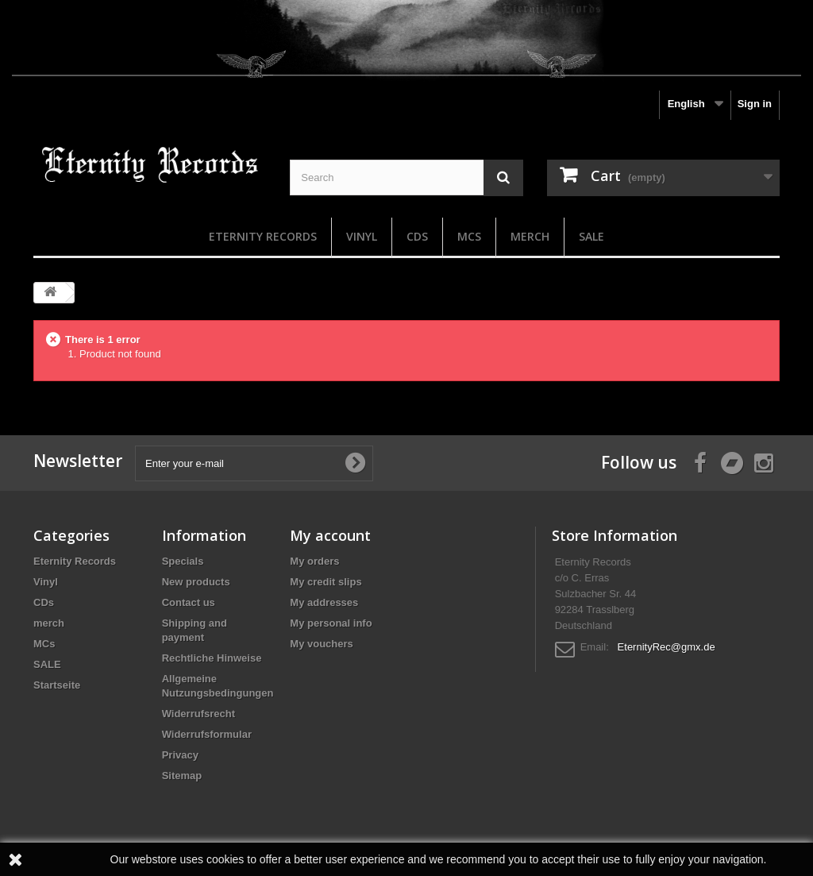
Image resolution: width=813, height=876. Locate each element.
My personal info (331, 623)
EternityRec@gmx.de (666, 647)
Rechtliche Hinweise (212, 658)
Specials (183, 561)
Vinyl (361, 236)
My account (330, 535)
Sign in (755, 104)
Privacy (180, 755)
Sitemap (182, 775)
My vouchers (321, 644)
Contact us (188, 602)
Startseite (56, 685)
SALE (591, 236)
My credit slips (325, 582)
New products (196, 582)
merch (530, 236)
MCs (469, 236)
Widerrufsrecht (198, 714)
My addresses (324, 602)
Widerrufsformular (207, 734)
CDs (417, 236)
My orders (314, 561)
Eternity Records (263, 236)
